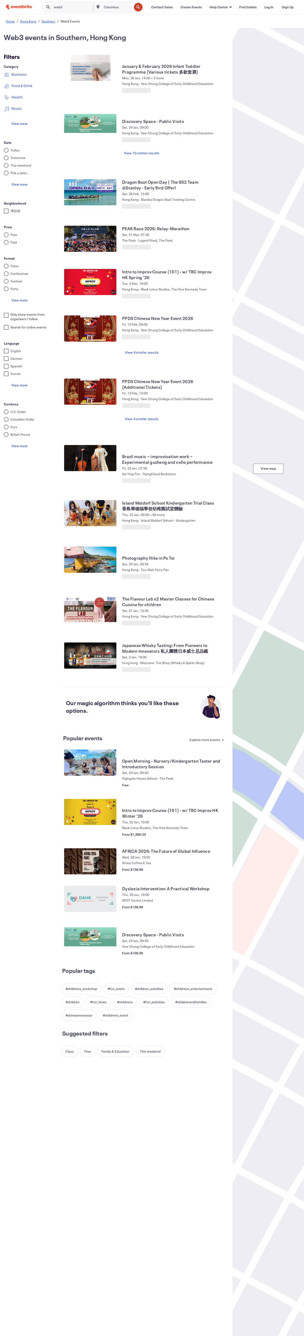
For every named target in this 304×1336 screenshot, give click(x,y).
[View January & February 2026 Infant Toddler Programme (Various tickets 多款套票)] (90, 68)
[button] (220, 7)
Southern (48, 21)
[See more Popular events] (205, 740)
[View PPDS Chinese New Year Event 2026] (90, 328)
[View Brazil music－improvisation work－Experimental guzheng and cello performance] (90, 458)
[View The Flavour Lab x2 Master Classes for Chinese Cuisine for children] (90, 609)
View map (268, 468)
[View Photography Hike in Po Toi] (90, 560)
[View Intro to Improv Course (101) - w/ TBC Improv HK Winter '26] (90, 812)
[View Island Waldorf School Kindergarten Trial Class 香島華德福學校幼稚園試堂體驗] (90, 513)
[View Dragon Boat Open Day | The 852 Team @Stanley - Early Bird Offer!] (90, 192)
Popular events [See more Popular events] (83, 738)
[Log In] (269, 7)
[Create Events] (191, 7)
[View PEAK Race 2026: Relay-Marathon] (90, 239)
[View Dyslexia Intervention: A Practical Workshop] (90, 899)
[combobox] (117, 7)
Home (10, 21)
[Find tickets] (248, 7)
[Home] (19, 7)
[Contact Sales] (162, 7)
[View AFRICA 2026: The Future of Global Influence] (90, 861)
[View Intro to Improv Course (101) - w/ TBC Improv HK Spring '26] (90, 282)
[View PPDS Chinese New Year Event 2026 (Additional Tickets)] (90, 392)
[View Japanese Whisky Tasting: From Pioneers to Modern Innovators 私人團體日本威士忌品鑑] (90, 655)
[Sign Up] (287, 7)
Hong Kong (28, 21)
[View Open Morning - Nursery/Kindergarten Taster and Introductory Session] (90, 763)
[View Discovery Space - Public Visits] (90, 123)
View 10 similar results (142, 153)
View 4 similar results (141, 352)
